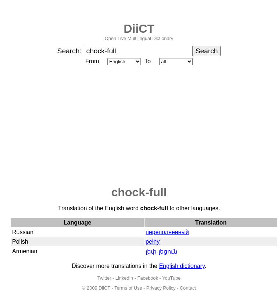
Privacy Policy (161, 288)
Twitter (104, 278)
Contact (188, 288)
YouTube (171, 278)
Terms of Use (128, 288)
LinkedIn (124, 278)
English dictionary (181, 266)
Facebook (148, 278)
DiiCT (139, 28)
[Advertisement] (139, 126)
